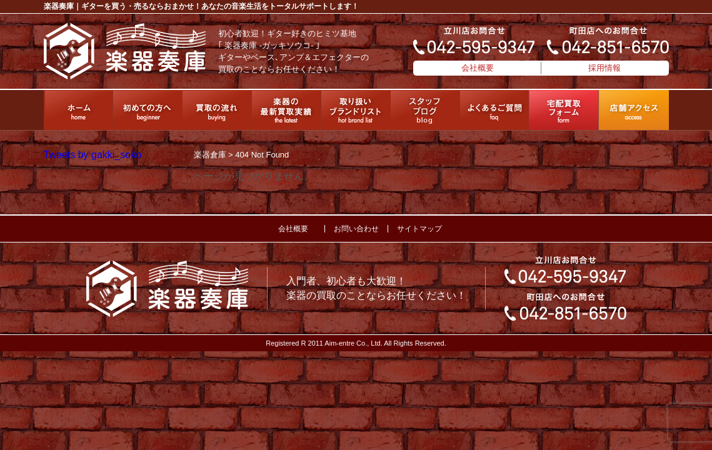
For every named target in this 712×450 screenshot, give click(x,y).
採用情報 (604, 67)
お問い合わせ (356, 228)
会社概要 (477, 67)
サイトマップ (419, 228)
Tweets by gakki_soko (93, 154)
